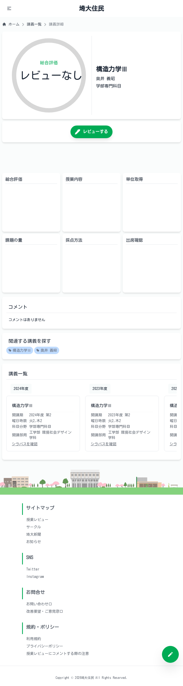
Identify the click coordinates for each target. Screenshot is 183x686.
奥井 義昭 (46, 351)
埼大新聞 (33, 534)
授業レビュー (37, 519)
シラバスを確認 (25, 444)
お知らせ (33, 542)
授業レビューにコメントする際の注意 (57, 653)
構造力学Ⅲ (19, 351)
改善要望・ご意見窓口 (44, 611)
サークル (33, 527)
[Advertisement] (91, 157)
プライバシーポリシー (44, 646)
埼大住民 (91, 8)
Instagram (35, 576)
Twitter (32, 569)
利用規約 (33, 639)
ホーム (10, 24)
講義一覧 (34, 24)
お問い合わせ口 (39, 604)
